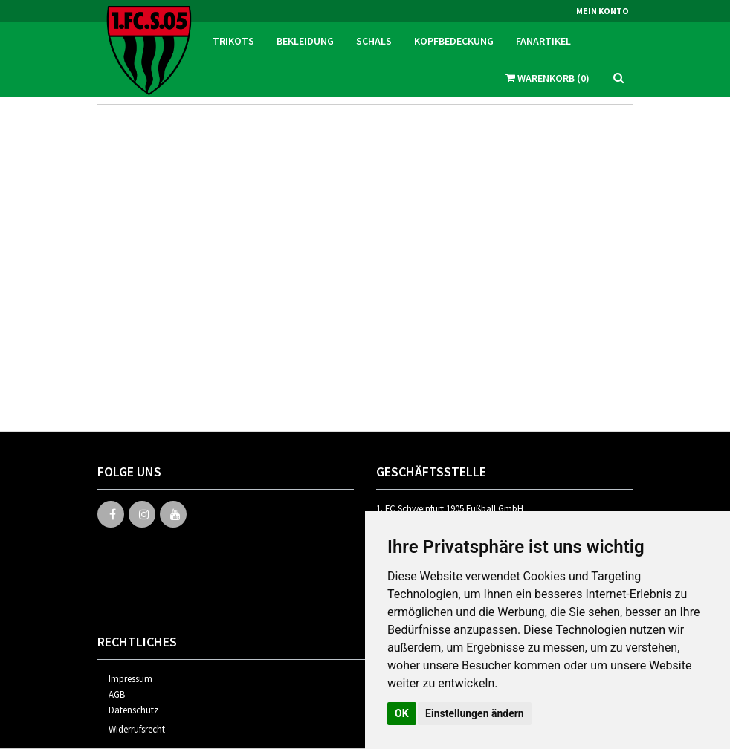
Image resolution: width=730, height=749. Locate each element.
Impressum (130, 678)
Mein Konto (602, 10)
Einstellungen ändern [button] (474, 713)
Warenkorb (547, 78)
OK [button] (402, 713)
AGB (117, 694)
